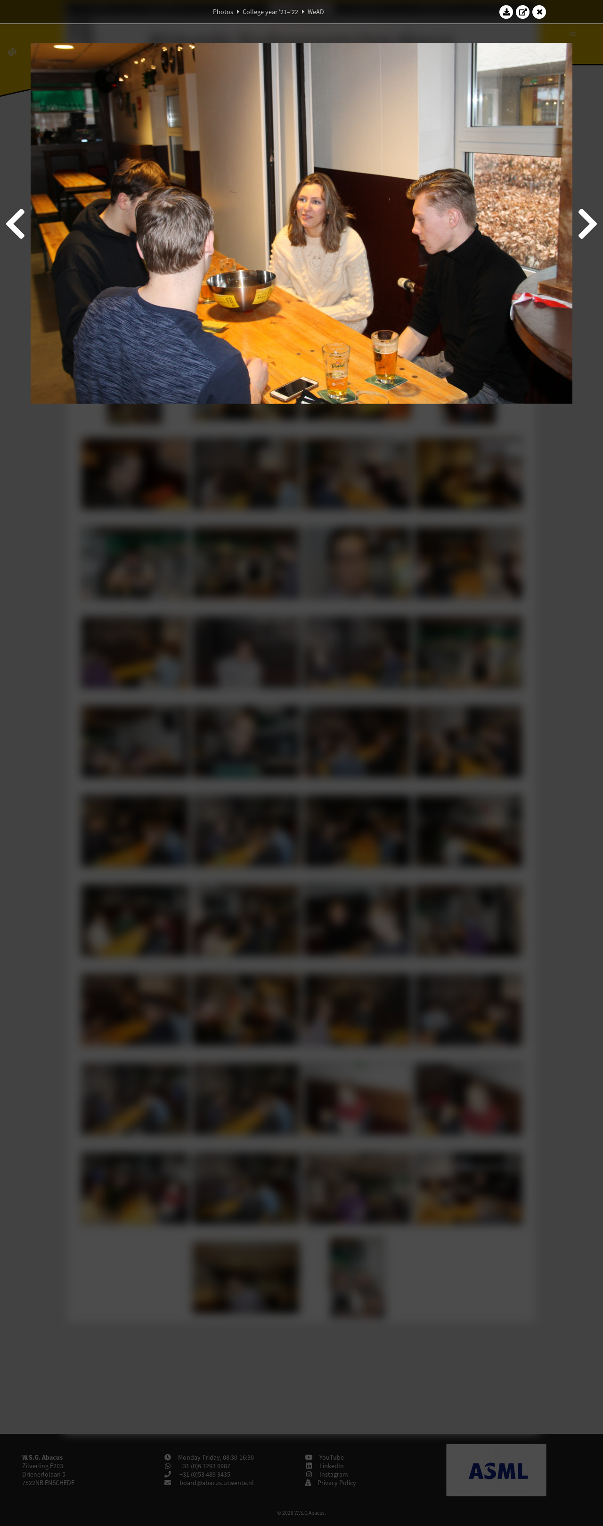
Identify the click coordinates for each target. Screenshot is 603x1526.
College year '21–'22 (270, 12)
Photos (223, 12)
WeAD (316, 12)
